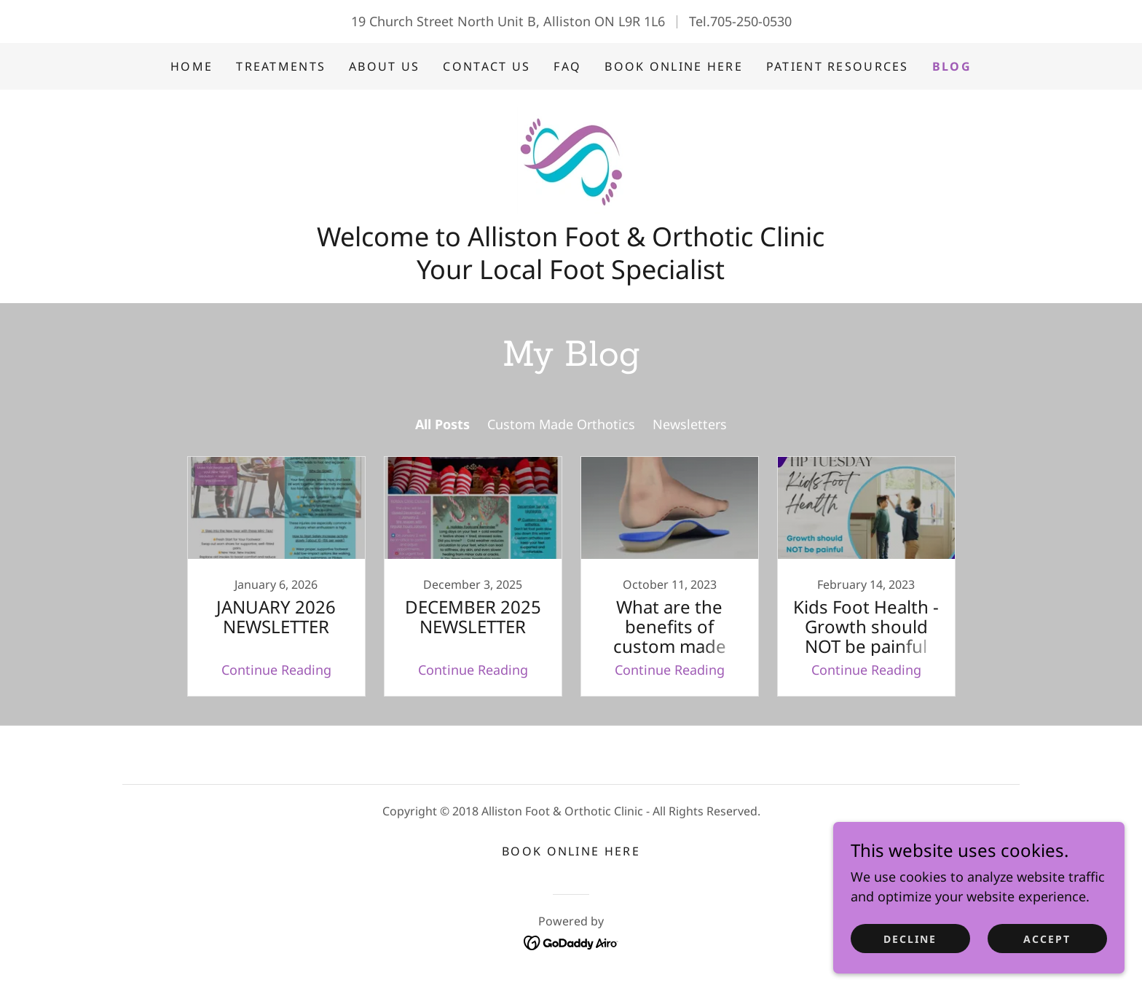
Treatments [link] (281, 66)
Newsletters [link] (690, 424)
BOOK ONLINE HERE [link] (674, 66)
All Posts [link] (442, 424)
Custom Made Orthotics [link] (561, 424)
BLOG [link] (952, 66)
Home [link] (191, 66)
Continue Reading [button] (276, 669)
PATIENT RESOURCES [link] (837, 66)
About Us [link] (384, 66)
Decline (910, 969)
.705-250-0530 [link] (749, 21)
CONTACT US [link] (486, 66)
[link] (571, 159)
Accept (1047, 969)
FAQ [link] (567, 66)
